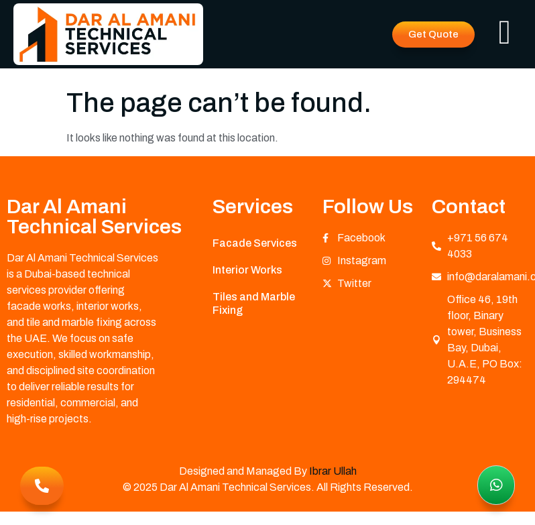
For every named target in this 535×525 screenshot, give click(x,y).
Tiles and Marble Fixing (254, 303)
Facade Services (255, 243)
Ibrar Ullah (333, 471)
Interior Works (247, 270)
